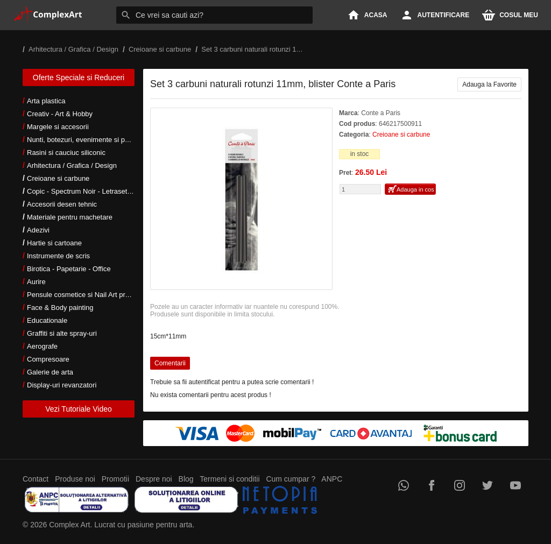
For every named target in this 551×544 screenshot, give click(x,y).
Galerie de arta (50, 372)
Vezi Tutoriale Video (78, 409)
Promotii (115, 479)
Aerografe (42, 346)
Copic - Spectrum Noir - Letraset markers (90, 191)
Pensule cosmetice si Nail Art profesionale (92, 295)
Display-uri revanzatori (61, 385)
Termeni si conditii (229, 479)
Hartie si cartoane (54, 243)
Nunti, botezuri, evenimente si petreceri (87, 140)
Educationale (47, 320)
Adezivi (38, 230)
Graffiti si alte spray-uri (62, 333)
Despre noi (154, 479)
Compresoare (48, 359)
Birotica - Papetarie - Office (69, 269)
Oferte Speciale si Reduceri (78, 77)
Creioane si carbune (58, 178)
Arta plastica (46, 101)
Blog (186, 479)
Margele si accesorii (58, 127)
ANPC (331, 479)
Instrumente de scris (58, 256)
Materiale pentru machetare (69, 217)
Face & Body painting (60, 307)
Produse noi (75, 479)
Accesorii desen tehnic (62, 204)
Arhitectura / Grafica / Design (72, 165)
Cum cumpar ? (290, 479)
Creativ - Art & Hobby (60, 114)
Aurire (36, 282)
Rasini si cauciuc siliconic (66, 153)
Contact (35, 479)
